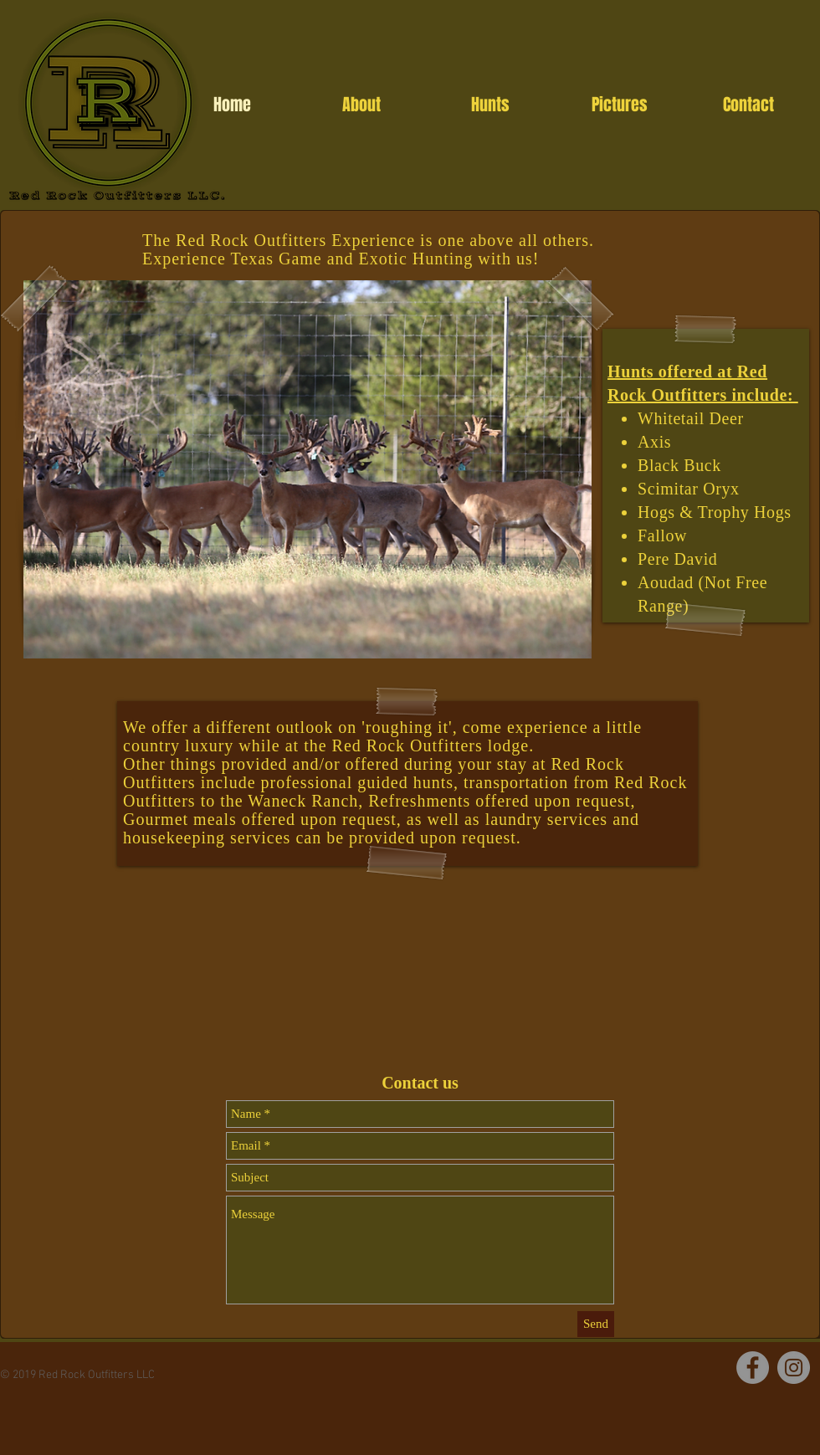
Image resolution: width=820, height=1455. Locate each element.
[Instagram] (793, 1367)
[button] (307, 469)
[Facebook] (752, 1367)
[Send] (595, 1324)
